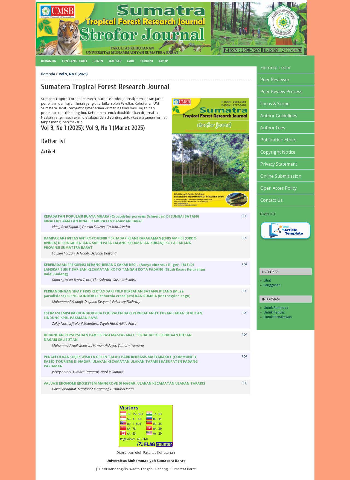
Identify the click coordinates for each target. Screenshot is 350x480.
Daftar (115, 61)
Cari (130, 61)
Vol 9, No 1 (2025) (73, 74)
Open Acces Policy (278, 188)
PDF (244, 216)
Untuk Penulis (274, 312)
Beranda (48, 61)
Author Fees (272, 128)
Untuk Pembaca (276, 307)
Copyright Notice (277, 152)
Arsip (163, 61)
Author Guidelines (278, 116)
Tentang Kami (74, 61)
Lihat (267, 280)
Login (97, 61)
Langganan (272, 285)
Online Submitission (280, 176)
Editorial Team (275, 68)
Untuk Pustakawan (278, 317)
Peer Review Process (281, 92)
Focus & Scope (275, 104)
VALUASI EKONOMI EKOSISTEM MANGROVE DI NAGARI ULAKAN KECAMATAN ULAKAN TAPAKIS (124, 383)
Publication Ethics (278, 140)
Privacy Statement (278, 164)
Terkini (146, 61)
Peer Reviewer (275, 80)
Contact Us (271, 200)
